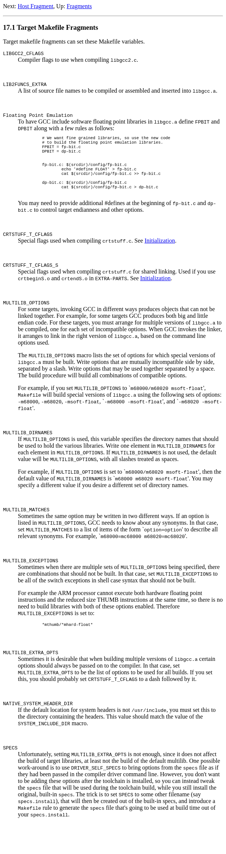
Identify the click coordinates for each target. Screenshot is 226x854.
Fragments (79, 6)
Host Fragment (36, 6)
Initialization (159, 259)
